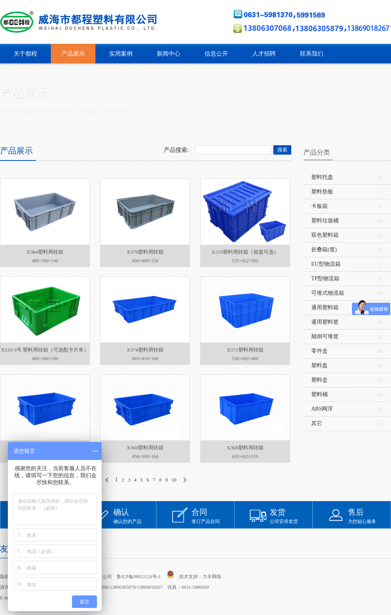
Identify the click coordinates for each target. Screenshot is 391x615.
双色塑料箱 (325, 235)
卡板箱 (319, 206)
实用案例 (121, 53)
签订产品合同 (213, 515)
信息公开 (216, 53)
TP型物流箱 (325, 278)
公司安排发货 (291, 515)
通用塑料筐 (325, 322)
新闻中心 (168, 53)
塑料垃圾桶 (325, 221)
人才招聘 (264, 53)
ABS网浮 (322, 409)
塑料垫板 (322, 192)
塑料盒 (319, 380)
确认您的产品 (134, 515)
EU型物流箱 (326, 264)
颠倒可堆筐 (325, 336)
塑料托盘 (322, 177)
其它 (316, 423)
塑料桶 (319, 394)
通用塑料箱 (114, 110)
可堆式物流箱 (327, 293)
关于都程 (25, 53)
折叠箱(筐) (324, 249)
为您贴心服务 (369, 515)
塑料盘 (319, 365)
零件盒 (319, 351)
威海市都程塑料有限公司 (48, 110)
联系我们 (311, 53)
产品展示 (73, 53)
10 (174, 480)
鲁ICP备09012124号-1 (139, 576)
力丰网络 (212, 576)
